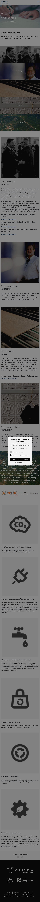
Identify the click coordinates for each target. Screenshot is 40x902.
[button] (20, 451)
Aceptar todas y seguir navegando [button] (20, 459)
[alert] (20, 451)
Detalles (25, 448)
